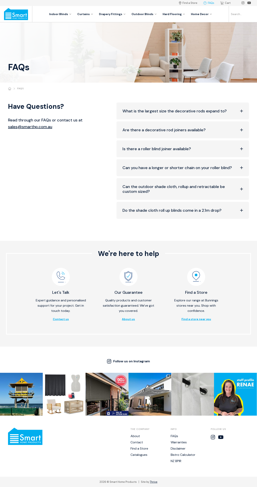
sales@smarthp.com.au (30, 126)
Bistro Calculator (183, 455)
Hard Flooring (174, 14)
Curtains (85, 14)
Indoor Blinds (60, 14)
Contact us (61, 319)
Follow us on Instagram (128, 361)
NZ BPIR (176, 461)
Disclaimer (178, 448)
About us (128, 319)
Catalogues (139, 455)
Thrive (153, 482)
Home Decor (201, 14)
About (135, 436)
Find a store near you (196, 319)
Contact (137, 442)
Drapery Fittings (112, 14)
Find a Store (188, 3)
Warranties (179, 442)
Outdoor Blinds (144, 14)
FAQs (208, 3)
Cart (225, 3)
